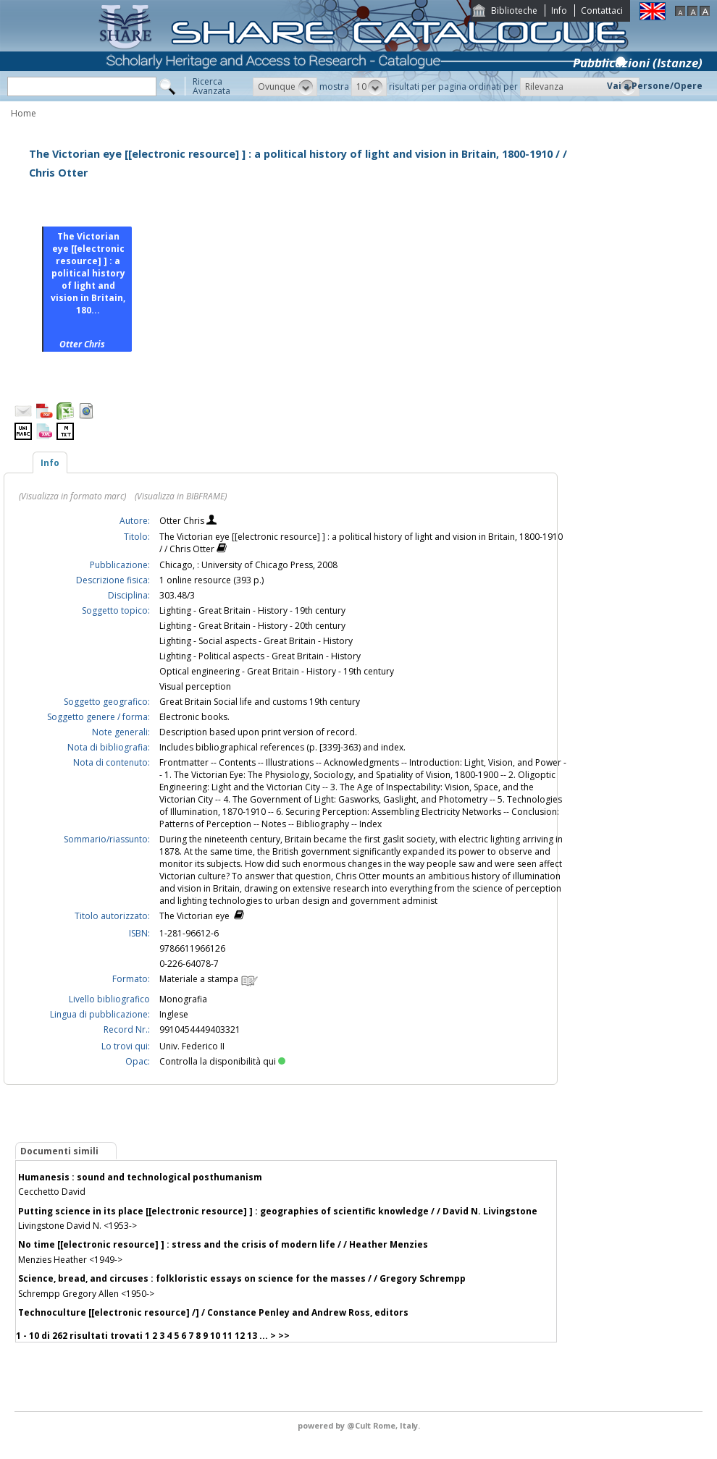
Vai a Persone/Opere (655, 86)
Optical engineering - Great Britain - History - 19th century (276, 671)
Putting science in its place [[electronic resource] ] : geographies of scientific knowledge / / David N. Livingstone (277, 1211)
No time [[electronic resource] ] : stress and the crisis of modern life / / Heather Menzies (223, 1244)
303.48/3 (177, 595)
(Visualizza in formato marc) (72, 496)
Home (23, 113)
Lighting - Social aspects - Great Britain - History (256, 641)
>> (284, 1335)
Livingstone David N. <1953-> (77, 1225)
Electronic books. (194, 717)
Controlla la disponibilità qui (222, 1061)
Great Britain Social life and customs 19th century (259, 701)
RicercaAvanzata (211, 86)
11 (227, 1335)
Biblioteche (514, 10)
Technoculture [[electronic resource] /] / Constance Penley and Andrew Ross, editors (213, 1312)
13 (252, 1335)
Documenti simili (59, 1151)
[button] (285, 86)
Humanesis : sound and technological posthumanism (140, 1177)
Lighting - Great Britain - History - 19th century (252, 610)
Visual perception (195, 686)
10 (215, 1335)
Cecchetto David (51, 1191)
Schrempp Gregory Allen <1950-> (86, 1293)
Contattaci (602, 10)
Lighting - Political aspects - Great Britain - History (260, 656)
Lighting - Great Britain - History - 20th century (252, 625)
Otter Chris (182, 521)
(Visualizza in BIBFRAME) (181, 496)
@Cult (360, 1425)
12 (240, 1335)
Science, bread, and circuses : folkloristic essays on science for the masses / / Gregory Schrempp (242, 1278)
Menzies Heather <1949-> (70, 1259)
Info (559, 10)
